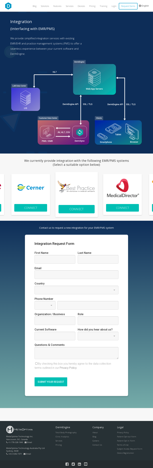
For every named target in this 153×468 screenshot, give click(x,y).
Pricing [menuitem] (92, 6)
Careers (95, 440)
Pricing (59, 445)
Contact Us (97, 445)
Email (28, 442)
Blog (94, 436)
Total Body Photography (66, 432)
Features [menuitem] (57, 6)
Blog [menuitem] (34, 6)
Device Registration (125, 453)
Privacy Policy (123, 432)
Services (59, 440)
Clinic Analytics (62, 436)
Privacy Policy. (68, 367)
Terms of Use (122, 445)
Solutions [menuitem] (45, 6)
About (95, 432)
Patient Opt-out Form (126, 436)
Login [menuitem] (114, 6)
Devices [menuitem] (81, 6)
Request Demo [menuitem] (128, 6)
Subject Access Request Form (129, 448)
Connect (30, 208)
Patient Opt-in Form (126, 440)
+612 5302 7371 (14, 453)
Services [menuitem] (69, 6)
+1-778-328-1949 (14, 442)
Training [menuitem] (103, 6)
